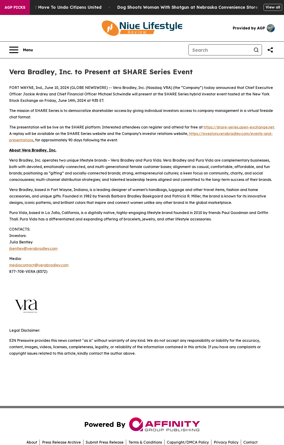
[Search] (220, 50)
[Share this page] (270, 49)
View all (273, 7)
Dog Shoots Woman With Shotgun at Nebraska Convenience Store (190, 7)
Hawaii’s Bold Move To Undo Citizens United (57, 7)
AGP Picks (15, 7)
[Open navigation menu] (21, 49)
